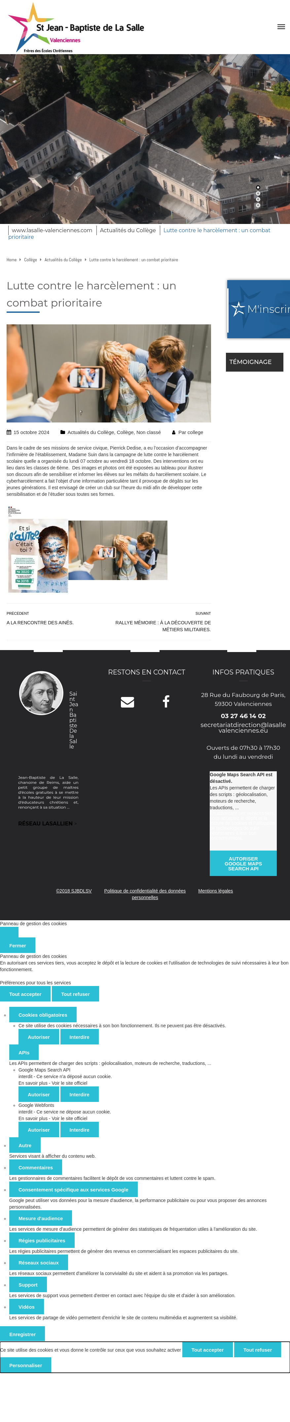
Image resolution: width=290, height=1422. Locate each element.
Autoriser (39, 1037)
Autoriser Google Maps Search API (243, 863)
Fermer (17, 945)
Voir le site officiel (69, 1083)
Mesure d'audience (40, 1218)
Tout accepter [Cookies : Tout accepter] (25, 994)
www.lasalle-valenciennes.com (52, 230)
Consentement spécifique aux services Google (73, 1189)
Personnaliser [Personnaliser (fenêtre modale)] (25, 1365)
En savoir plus (33, 1083)
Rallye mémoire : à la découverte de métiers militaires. (163, 626)
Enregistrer (22, 1334)
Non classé (148, 432)
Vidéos (26, 1307)
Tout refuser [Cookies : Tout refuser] (75, 994)
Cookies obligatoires (42, 1015)
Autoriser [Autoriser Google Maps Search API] (39, 1094)
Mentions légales (215, 890)
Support (28, 1285)
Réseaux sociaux (38, 1262)
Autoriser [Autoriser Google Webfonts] (39, 1130)
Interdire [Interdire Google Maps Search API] (80, 1094)
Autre (24, 1145)
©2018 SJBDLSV (74, 890)
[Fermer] (9, 932)
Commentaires (35, 1167)
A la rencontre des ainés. (40, 622)
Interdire (80, 1037)
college (195, 432)
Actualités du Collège (128, 230)
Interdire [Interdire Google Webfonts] (80, 1130)
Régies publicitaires (41, 1240)
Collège (125, 432)
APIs (23, 1052)
